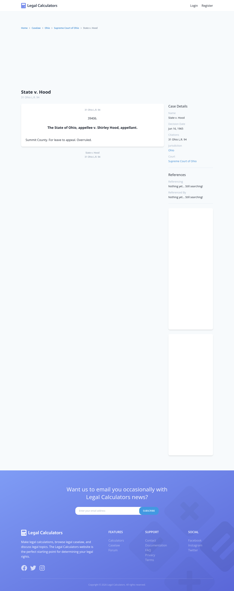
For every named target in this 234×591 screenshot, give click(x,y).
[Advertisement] (117, 58)
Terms (149, 560)
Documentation (156, 545)
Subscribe (149, 510)
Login (194, 6)
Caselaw (36, 28)
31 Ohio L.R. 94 (30, 97)
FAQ (148, 550)
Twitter (193, 550)
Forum (113, 550)
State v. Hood (36, 92)
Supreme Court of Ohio (66, 28)
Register (207, 6)
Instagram (195, 545)
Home (24, 28)
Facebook (194, 540)
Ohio (47, 28)
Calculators (116, 540)
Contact (150, 540)
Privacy (150, 555)
